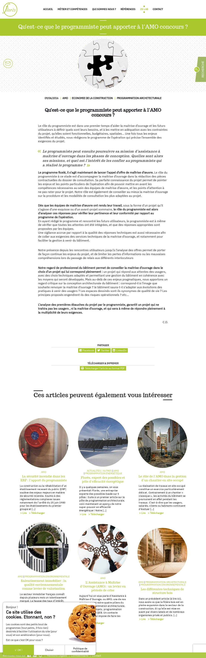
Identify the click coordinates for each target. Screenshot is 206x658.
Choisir (49, 650)
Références (128, 9)
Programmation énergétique (103, 473)
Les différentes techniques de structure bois (162, 591)
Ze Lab (144, 9)
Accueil (48, 9)
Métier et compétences (72, 9)
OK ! (18, 650)
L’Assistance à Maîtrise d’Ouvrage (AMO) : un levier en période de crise (103, 586)
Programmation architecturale (139, 98)
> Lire (23, 513)
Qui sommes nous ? (104, 9)
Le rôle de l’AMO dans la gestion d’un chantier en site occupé (162, 478)
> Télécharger (37, 513)
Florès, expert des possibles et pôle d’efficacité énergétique (103, 480)
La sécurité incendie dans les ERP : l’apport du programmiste (43, 478)
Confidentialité (79, 655)
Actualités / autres (99, 470)
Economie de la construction (92, 98)
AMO (65, 98)
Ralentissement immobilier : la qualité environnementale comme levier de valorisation (43, 585)
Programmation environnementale (47, 576)
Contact (158, 9)
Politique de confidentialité (80, 650)
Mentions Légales (57, 655)
